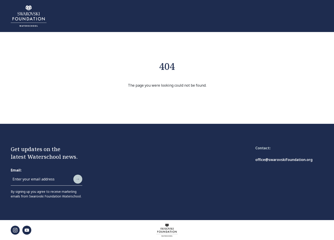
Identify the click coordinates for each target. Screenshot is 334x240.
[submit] (77, 179)
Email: (16, 170)
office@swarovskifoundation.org (284, 159)
